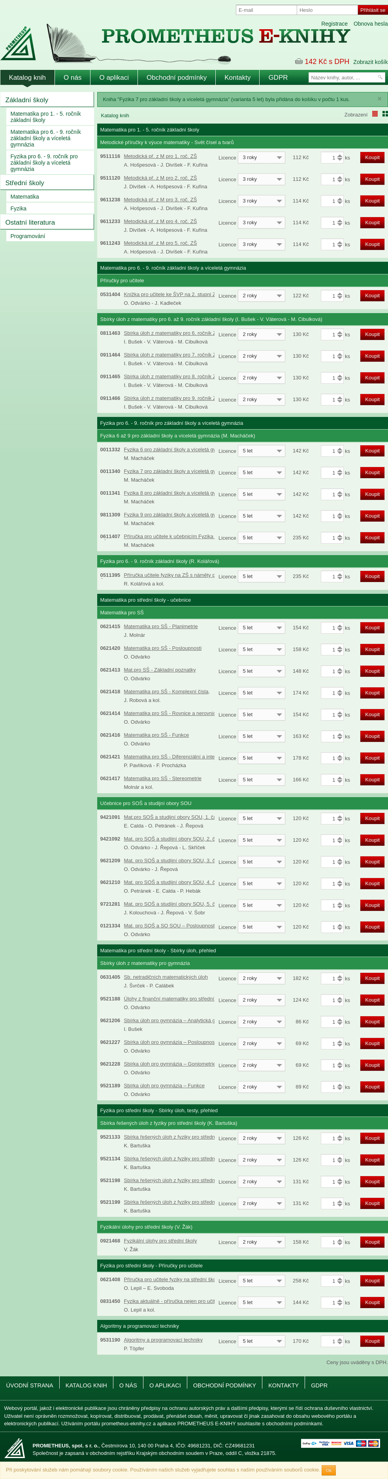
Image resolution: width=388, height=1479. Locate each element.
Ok (328, 1470)
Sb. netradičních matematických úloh (166, 977)
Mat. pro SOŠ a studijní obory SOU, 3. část (173, 860)
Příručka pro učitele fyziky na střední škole (172, 1279)
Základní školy (27, 100)
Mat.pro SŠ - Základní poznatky (160, 670)
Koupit (372, 157)
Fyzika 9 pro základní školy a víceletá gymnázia (178, 515)
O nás (72, 77)
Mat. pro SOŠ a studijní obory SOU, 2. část (173, 839)
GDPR (278, 77)
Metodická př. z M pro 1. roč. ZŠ (160, 156)
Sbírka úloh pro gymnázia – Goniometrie (170, 1064)
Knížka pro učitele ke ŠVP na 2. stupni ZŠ (171, 294)
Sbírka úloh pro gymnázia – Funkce (164, 1086)
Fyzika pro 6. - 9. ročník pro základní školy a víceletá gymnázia (44, 162)
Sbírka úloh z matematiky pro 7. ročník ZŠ (172, 355)
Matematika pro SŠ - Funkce (156, 735)
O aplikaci (114, 77)
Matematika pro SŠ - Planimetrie (161, 626)
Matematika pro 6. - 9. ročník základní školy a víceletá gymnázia (46, 138)
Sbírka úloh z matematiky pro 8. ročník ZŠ (172, 376)
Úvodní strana (29, 1385)
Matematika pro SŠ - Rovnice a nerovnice (171, 713)
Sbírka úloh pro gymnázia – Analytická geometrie (179, 1020)
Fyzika (18, 208)
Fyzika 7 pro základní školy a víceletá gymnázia (178, 471)
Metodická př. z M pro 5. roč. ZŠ (160, 243)
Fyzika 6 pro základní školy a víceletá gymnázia (178, 449)
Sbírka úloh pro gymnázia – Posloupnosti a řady (178, 1042)
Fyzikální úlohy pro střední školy (160, 1241)
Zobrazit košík (370, 62)
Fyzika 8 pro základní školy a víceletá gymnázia (178, 493)
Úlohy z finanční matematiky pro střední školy (176, 999)
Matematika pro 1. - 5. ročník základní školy (46, 117)
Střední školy (25, 183)
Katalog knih (27, 77)
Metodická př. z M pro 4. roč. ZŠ (160, 221)
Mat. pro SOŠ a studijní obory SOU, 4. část (173, 882)
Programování (28, 236)
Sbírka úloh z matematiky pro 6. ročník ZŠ (172, 333)
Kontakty (237, 77)
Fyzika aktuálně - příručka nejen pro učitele (173, 1301)
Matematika (25, 196)
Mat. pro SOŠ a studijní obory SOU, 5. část (173, 904)
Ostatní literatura (30, 222)
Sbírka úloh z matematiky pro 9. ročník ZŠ (172, 398)
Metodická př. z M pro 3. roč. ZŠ (160, 200)
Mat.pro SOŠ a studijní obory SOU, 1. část (172, 817)
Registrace (334, 24)
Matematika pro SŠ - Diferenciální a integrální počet (183, 757)
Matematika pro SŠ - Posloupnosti (163, 648)
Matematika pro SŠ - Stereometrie (163, 778)
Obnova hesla (371, 24)
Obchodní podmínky (177, 77)
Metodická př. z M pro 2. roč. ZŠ (160, 178)
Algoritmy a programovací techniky (163, 1340)
